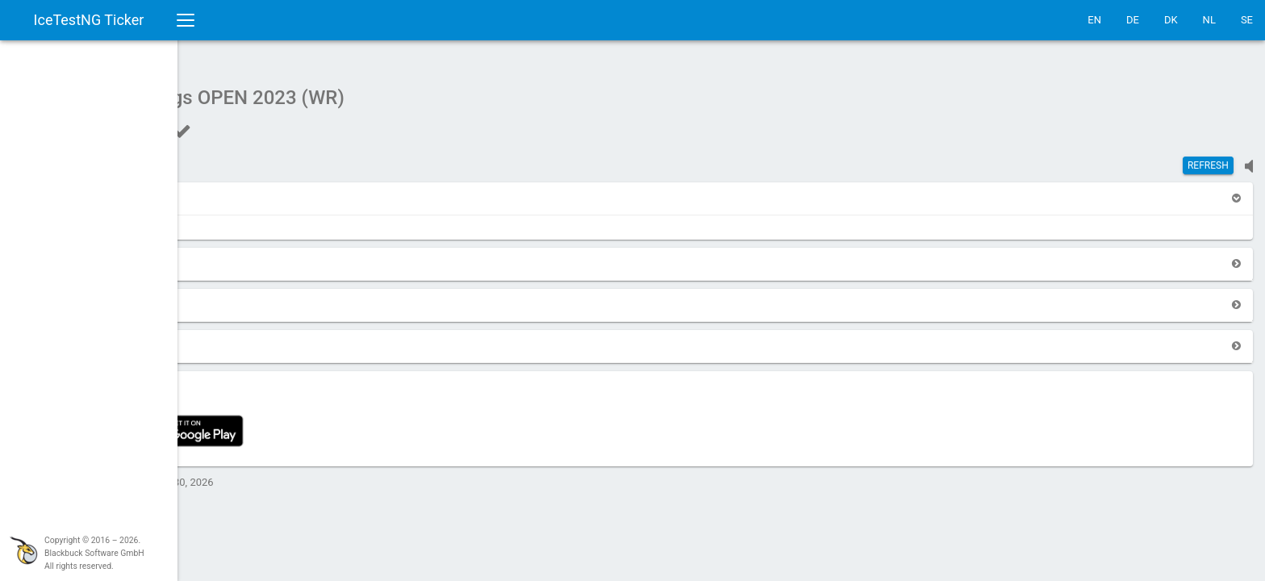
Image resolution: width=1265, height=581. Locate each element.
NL (1209, 20)
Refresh (1208, 157)
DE (1132, 20)
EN (1094, 20)
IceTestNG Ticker (89, 19)
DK (1171, 20)
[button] (219, 190)
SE (1247, 20)
